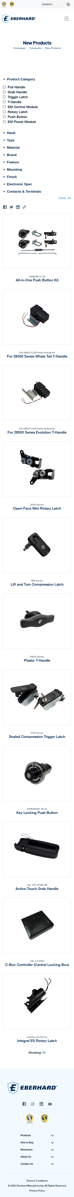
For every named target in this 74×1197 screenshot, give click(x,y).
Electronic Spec (17, 184)
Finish (10, 177)
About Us (26, 1156)
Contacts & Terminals (22, 191)
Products (26, 1135)
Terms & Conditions (37, 1181)
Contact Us (27, 1164)
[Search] (52, 4)
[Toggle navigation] (66, 19)
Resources (27, 1149)
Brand (10, 155)
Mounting (12, 169)
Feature (11, 162)
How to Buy (27, 1142)
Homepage (19, 48)
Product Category (19, 79)
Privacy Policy (37, 1190)
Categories (35, 48)
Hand (9, 133)
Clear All (64, 198)
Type (8, 140)
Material (11, 147)
